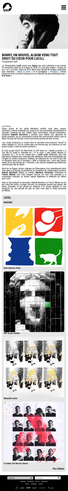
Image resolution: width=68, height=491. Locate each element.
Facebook (23, 481)
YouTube (41, 484)
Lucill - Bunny (6, 126)
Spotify (27, 484)
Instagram (30, 481)
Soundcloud (44, 481)
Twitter (37, 481)
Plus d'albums (58, 468)
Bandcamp (34, 484)
